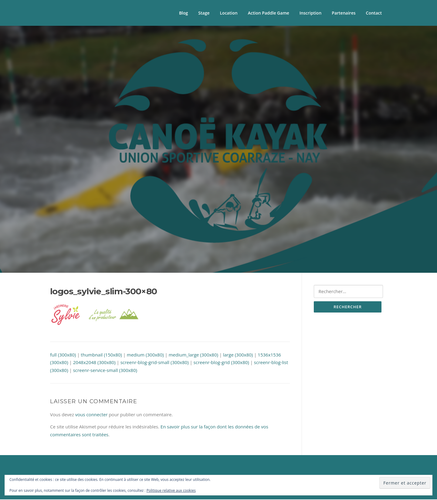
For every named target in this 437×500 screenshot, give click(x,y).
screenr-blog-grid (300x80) (221, 363)
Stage (203, 13)
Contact (374, 13)
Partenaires (343, 13)
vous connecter (91, 415)
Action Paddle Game (268, 13)
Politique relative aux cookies (171, 490)
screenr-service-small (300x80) (105, 370)
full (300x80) (63, 355)
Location (229, 13)
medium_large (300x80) (193, 355)
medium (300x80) (145, 355)
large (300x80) (238, 355)
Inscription (310, 13)
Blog (183, 13)
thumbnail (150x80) (101, 355)
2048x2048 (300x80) (94, 363)
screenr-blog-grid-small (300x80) (154, 363)
